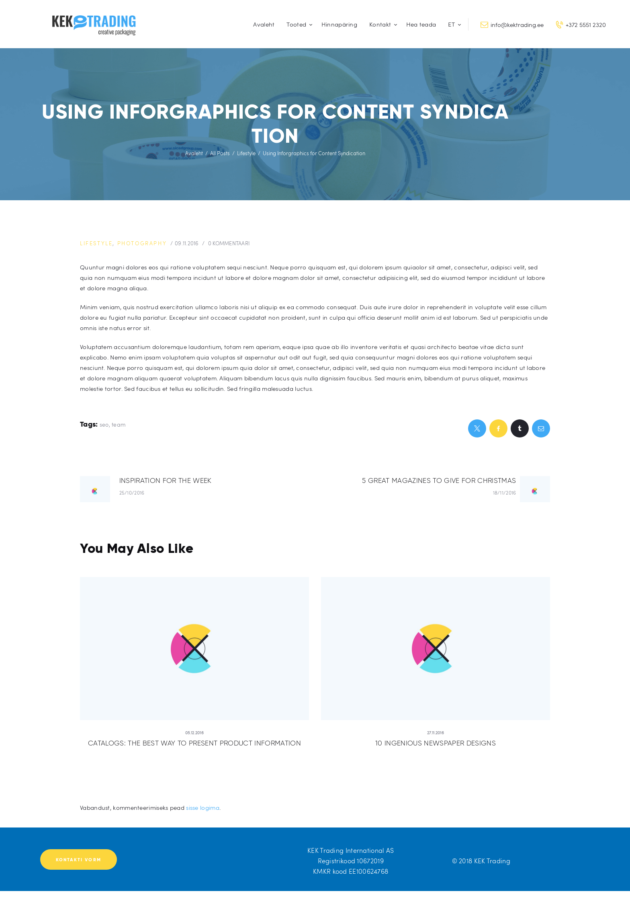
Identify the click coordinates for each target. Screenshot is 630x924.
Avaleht (194, 153)
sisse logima (202, 807)
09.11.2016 (187, 243)
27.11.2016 (435, 732)
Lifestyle (246, 153)
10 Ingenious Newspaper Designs (435, 743)
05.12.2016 (194, 732)
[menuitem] (453, 24)
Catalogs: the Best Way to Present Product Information (194, 743)
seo (104, 424)
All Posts (220, 153)
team (119, 424)
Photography (142, 243)
